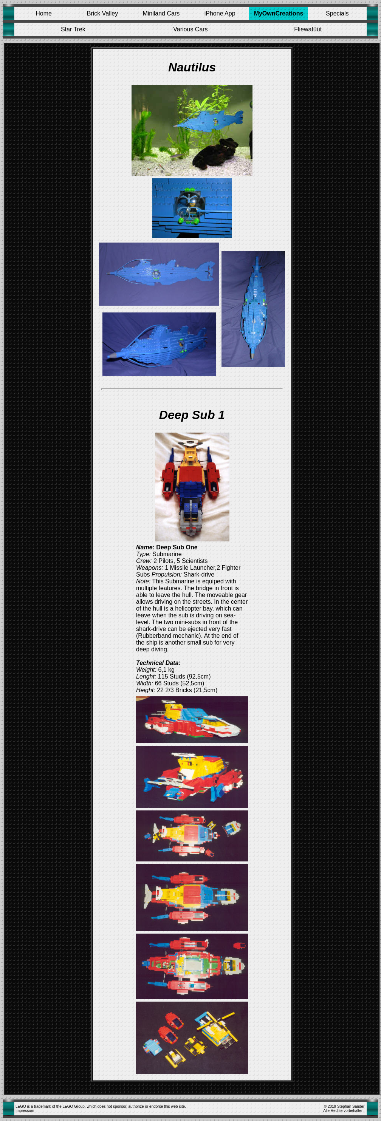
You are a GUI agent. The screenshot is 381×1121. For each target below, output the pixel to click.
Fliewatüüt (308, 29)
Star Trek (73, 29)
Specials (337, 13)
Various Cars (190, 29)
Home (44, 13)
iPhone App (219, 13)
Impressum (24, 1111)
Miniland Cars (161, 13)
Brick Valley (102, 13)
